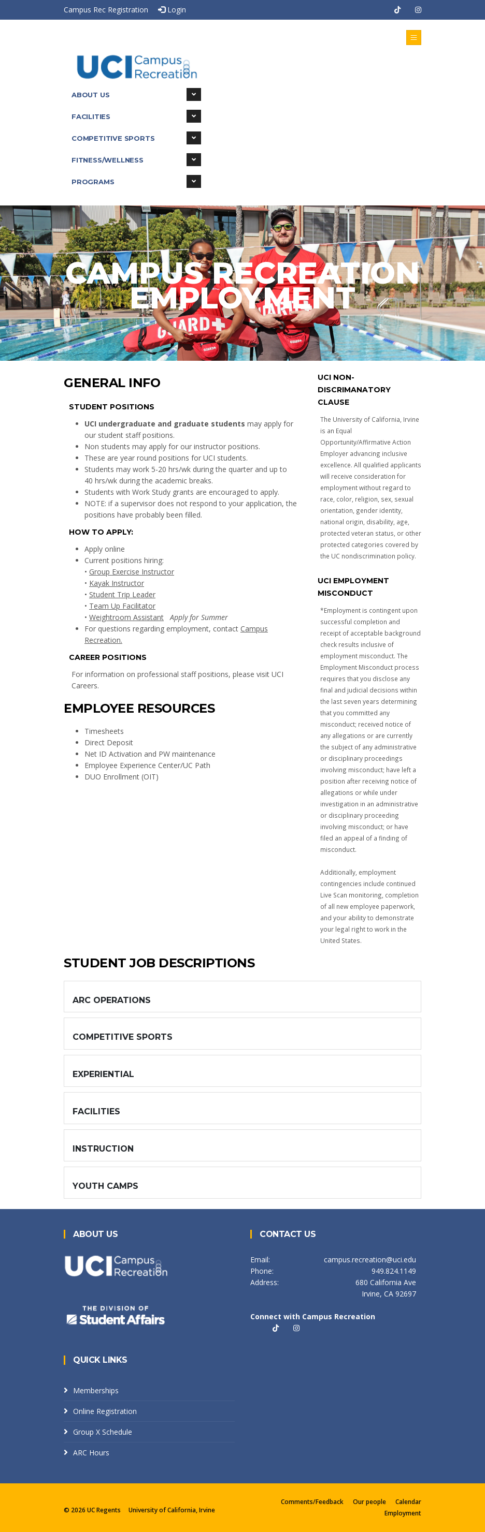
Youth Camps (105, 1186)
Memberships (96, 1390)
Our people (369, 1501)
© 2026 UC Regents (93, 1510)
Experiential (103, 1074)
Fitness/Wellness (136, 159)
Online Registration (105, 1411)
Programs (136, 181)
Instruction (103, 1149)
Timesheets (104, 731)
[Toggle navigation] (413, 37)
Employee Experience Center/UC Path (147, 765)
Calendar (408, 1501)
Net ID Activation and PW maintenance (150, 754)
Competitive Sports (136, 137)
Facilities (136, 116)
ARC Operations (112, 1000)
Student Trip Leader (122, 594)
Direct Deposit (108, 742)
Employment (402, 1513)
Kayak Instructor (116, 583)
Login (172, 9)
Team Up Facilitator (122, 606)
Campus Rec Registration (106, 9)
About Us (136, 94)
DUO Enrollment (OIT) (121, 777)
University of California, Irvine (172, 1510)
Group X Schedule (102, 1432)
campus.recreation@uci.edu (370, 1259)
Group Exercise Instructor (131, 572)
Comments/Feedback (312, 1501)
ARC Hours (91, 1452)
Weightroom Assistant (126, 617)
